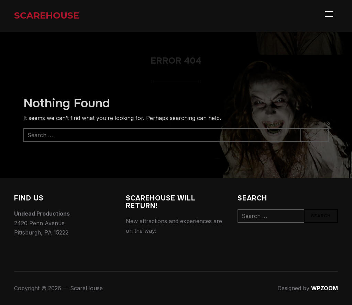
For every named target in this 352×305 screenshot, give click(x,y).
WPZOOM (324, 288)
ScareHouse (46, 15)
